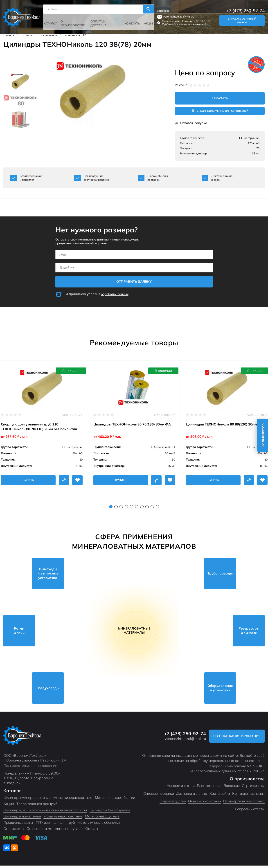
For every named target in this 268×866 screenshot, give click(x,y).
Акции (147, 20)
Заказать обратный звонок (242, 18)
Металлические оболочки (99, 823)
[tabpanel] (134, 426)
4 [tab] (126, 507)
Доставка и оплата (191, 794)
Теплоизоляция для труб (36, 804)
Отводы (91, 829)
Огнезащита (13, 829)
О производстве (73, 20)
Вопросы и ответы (250, 809)
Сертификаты (253, 786)
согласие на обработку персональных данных (208, 761)
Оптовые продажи (158, 794)
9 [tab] (152, 507)
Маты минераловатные (72, 798)
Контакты (131, 20)
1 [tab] (111, 507)
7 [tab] (142, 507)
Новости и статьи (180, 786)
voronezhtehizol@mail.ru (177, 14)
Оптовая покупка (193, 124)
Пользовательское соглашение (30, 766)
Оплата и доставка (98, 20)
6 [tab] (136, 507)
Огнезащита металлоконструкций (55, 829)
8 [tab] (147, 507)
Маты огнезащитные (102, 816)
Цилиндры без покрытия (110, 810)
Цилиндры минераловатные (27, 798)
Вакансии (232, 786)
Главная (8, 35)
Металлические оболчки (115, 798)
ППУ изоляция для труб (55, 823)
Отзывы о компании (204, 801)
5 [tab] (131, 507)
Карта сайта (219, 794)
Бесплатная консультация (233, 736)
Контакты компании (248, 794)
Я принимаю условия (99, 294)
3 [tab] (121, 507)
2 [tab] (116, 507)
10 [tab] (157, 507)
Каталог (52, 20)
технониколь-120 (76, 35)
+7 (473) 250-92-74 (245, 8)
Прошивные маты (18, 823)
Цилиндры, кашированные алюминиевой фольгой (45, 810)
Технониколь (48, 35)
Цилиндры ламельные (22, 816)
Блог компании (209, 786)
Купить (28, 480)
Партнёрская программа (244, 801)
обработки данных (116, 294)
